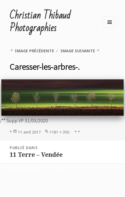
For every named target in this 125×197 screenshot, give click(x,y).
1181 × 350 (59, 132)
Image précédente (34, 50)
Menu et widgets (109, 22)
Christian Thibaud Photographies (40, 22)
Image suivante (77, 50)
